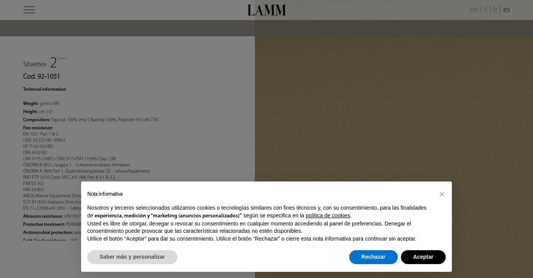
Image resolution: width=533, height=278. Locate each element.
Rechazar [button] (373, 257)
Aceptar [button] (423, 257)
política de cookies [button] (328, 215)
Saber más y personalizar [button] (132, 257)
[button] (442, 194)
